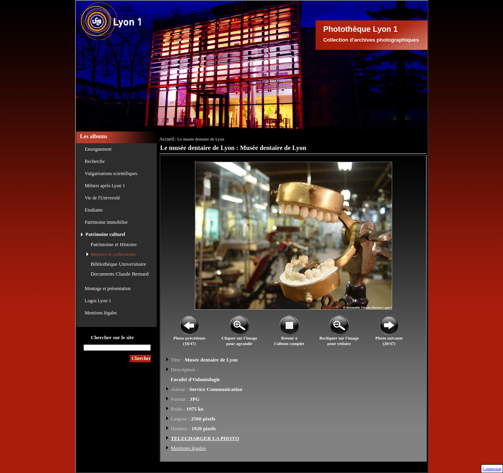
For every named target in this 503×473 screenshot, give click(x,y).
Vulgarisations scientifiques (111, 173)
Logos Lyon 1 (98, 300)
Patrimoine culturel (105, 234)
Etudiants (94, 210)
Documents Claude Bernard (120, 274)
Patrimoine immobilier (106, 222)
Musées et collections (113, 254)
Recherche (95, 161)
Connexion (492, 468)
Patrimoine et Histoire (114, 244)
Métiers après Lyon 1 (105, 185)
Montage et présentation (108, 288)
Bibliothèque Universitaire (118, 264)
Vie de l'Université (102, 198)
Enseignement (98, 149)
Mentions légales (101, 313)
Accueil (167, 139)
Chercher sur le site (112, 337)
